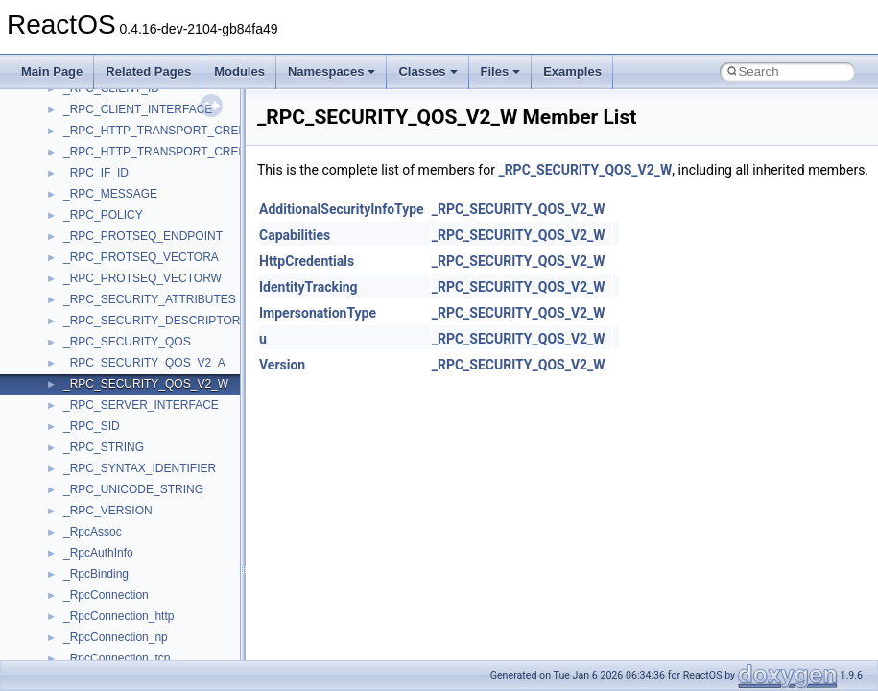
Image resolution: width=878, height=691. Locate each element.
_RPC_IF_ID (96, 172)
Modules (239, 71)
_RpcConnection (106, 595)
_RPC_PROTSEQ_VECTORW (142, 278)
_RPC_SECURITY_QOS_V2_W (145, 384)
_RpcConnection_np (115, 637)
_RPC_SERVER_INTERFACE (141, 405)
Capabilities (294, 235)
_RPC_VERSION (108, 510)
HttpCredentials (306, 261)
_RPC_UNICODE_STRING (133, 489)
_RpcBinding (96, 574)
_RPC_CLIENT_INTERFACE (137, 109)
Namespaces (332, 71)
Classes (427, 71)
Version (282, 364)
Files (501, 71)
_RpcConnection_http (118, 616)
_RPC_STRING (103, 447)
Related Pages (148, 71)
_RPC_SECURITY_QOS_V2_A (144, 362)
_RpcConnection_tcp (116, 658)
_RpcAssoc (92, 531)
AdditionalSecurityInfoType (341, 209)
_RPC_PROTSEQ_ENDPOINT (143, 236)
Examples (572, 71)
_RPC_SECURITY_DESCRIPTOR (152, 320)
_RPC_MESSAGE (110, 194)
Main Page (52, 71)
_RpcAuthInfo (98, 553)
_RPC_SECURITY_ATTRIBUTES (149, 299)
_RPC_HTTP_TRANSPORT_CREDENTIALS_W (187, 151)
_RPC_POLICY (103, 215)
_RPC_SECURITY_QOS (127, 341)
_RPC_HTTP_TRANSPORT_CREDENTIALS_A (186, 130)
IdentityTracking (308, 287)
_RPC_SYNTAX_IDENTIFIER (139, 468)
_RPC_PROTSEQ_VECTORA (141, 257)
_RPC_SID (91, 426)
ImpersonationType (317, 313)
